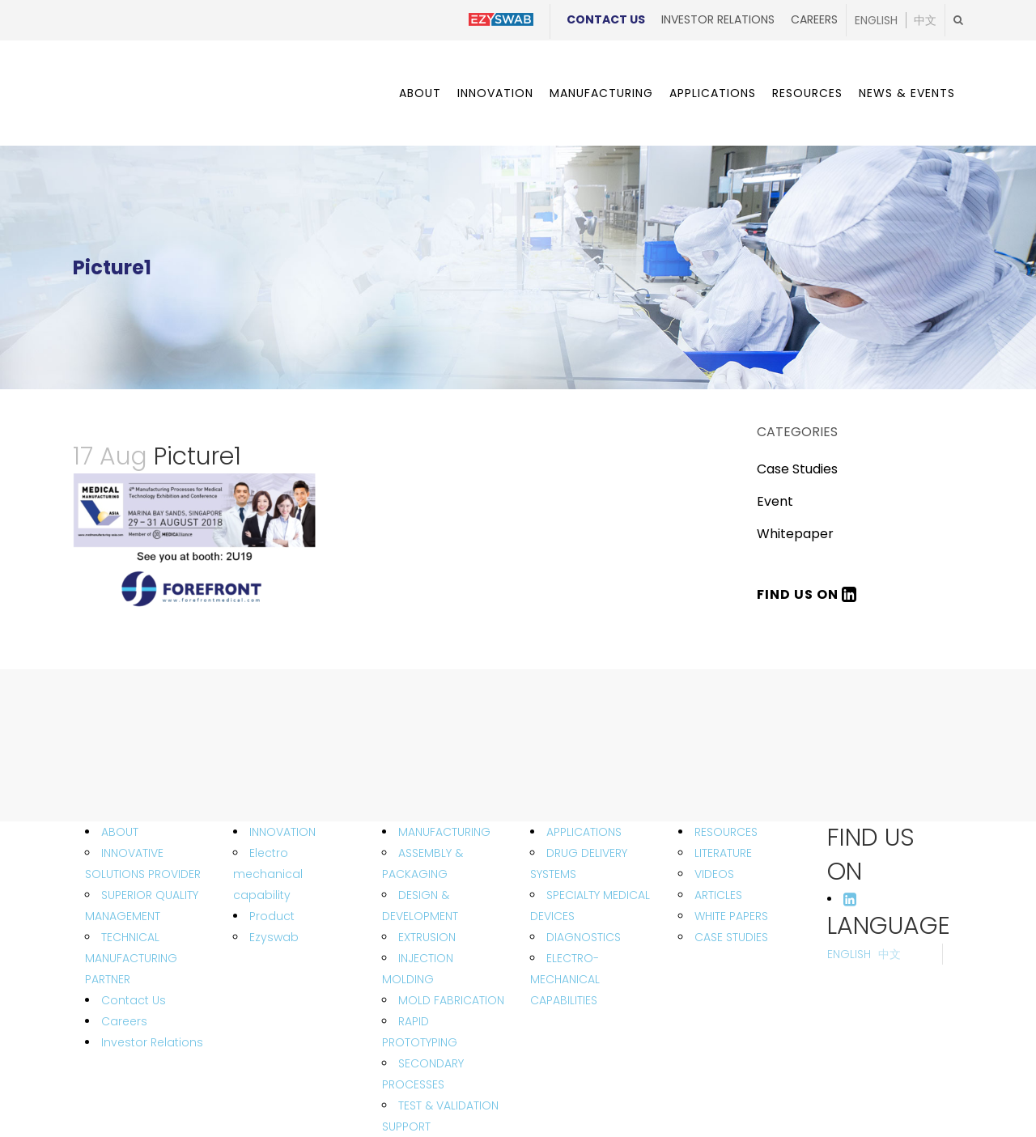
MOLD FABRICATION (451, 1000)
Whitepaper (795, 533)
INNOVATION (282, 832)
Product (272, 916)
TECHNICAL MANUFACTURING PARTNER (131, 958)
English (876, 20)
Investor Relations (718, 19)
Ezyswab (274, 937)
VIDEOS (714, 874)
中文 (925, 20)
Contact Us (606, 19)
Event (775, 501)
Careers (814, 19)
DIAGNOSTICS (583, 937)
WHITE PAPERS (731, 916)
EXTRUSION (427, 937)
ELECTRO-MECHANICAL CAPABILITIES (565, 979)
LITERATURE (723, 853)
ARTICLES (718, 895)
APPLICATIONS (584, 832)
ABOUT (119, 832)
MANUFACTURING (444, 832)
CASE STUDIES (731, 937)
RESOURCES (726, 832)
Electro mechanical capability (268, 874)
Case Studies (797, 469)
